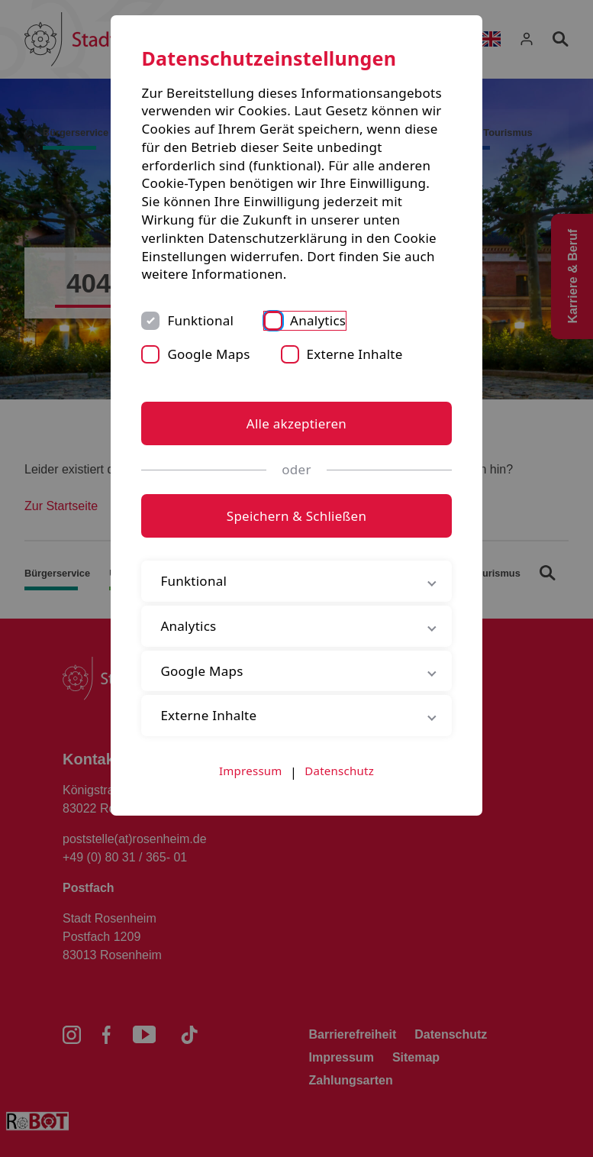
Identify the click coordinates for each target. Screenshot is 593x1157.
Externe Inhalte (355, 354)
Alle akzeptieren (296, 423)
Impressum (250, 770)
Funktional (200, 320)
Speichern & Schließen (296, 516)
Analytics (318, 320)
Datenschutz (339, 770)
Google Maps (208, 354)
